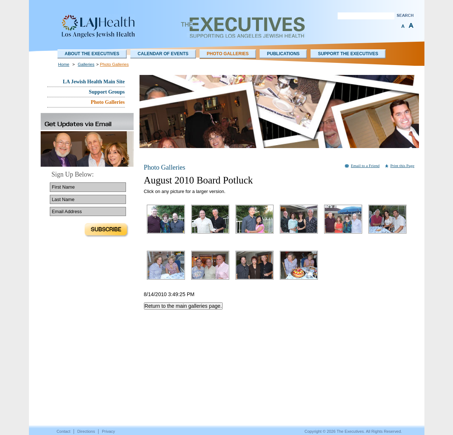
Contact (63, 431)
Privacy (108, 431)
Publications (283, 53)
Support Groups (107, 92)
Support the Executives (348, 53)
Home (64, 64)
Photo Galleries (228, 53)
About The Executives (92, 53)
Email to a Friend (365, 165)
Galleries (86, 64)
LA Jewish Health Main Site (94, 81)
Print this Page (402, 165)
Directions (86, 431)
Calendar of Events (163, 53)
